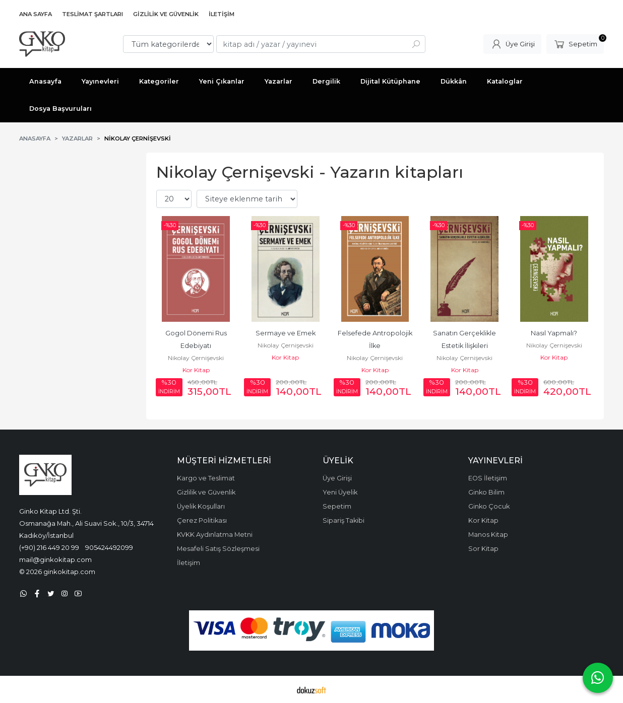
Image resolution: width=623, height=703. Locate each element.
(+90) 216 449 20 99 (49, 547)
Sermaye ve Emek (286, 333)
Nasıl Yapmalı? (554, 333)
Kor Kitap (196, 370)
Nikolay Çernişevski (196, 358)
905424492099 (109, 547)
